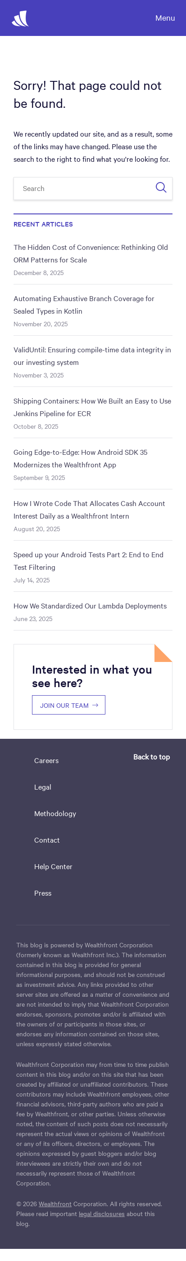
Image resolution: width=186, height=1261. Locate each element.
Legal (42, 786)
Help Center (53, 866)
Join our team (64, 705)
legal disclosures (102, 1213)
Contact (47, 839)
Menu (165, 17)
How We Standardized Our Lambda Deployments (90, 605)
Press (42, 892)
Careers (46, 760)
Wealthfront (55, 1203)
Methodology (55, 813)
